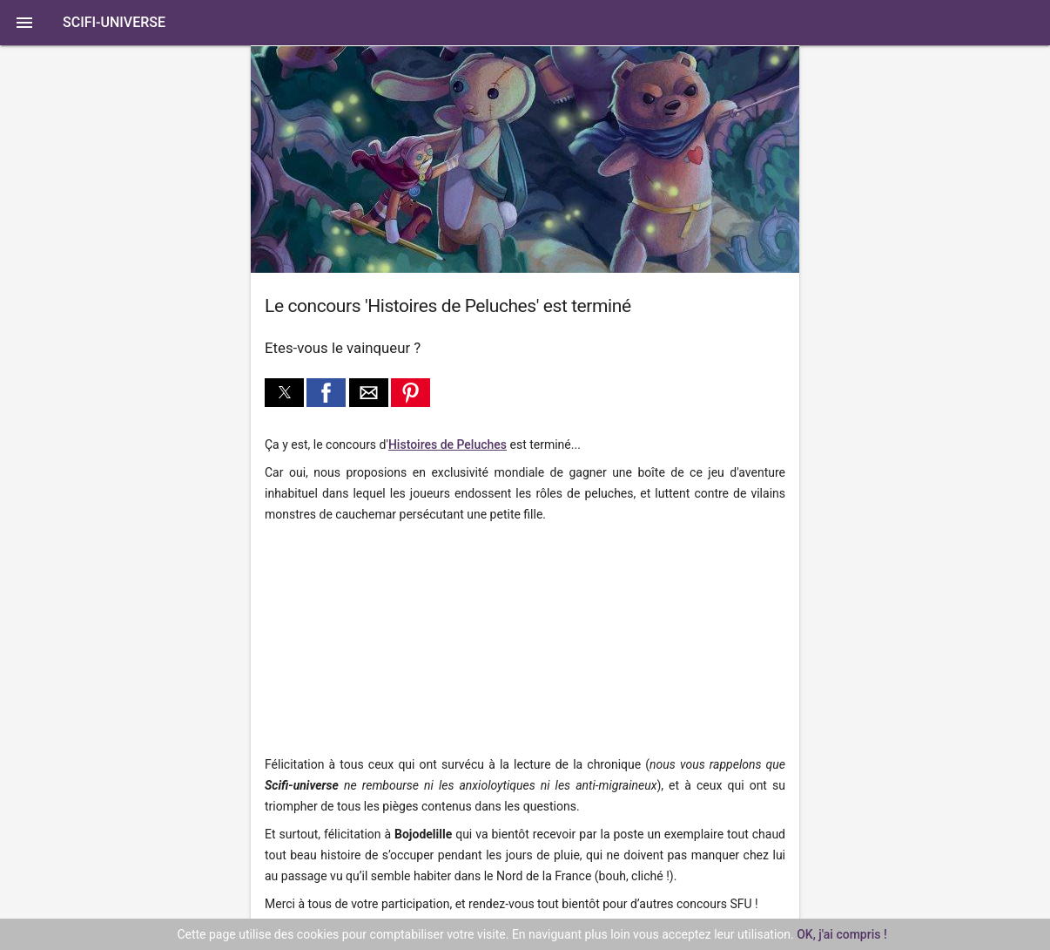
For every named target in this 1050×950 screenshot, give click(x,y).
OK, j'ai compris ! (841, 934)
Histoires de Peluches (447, 444)
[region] (381, 641)
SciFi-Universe (114, 22)
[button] (525, 22)
